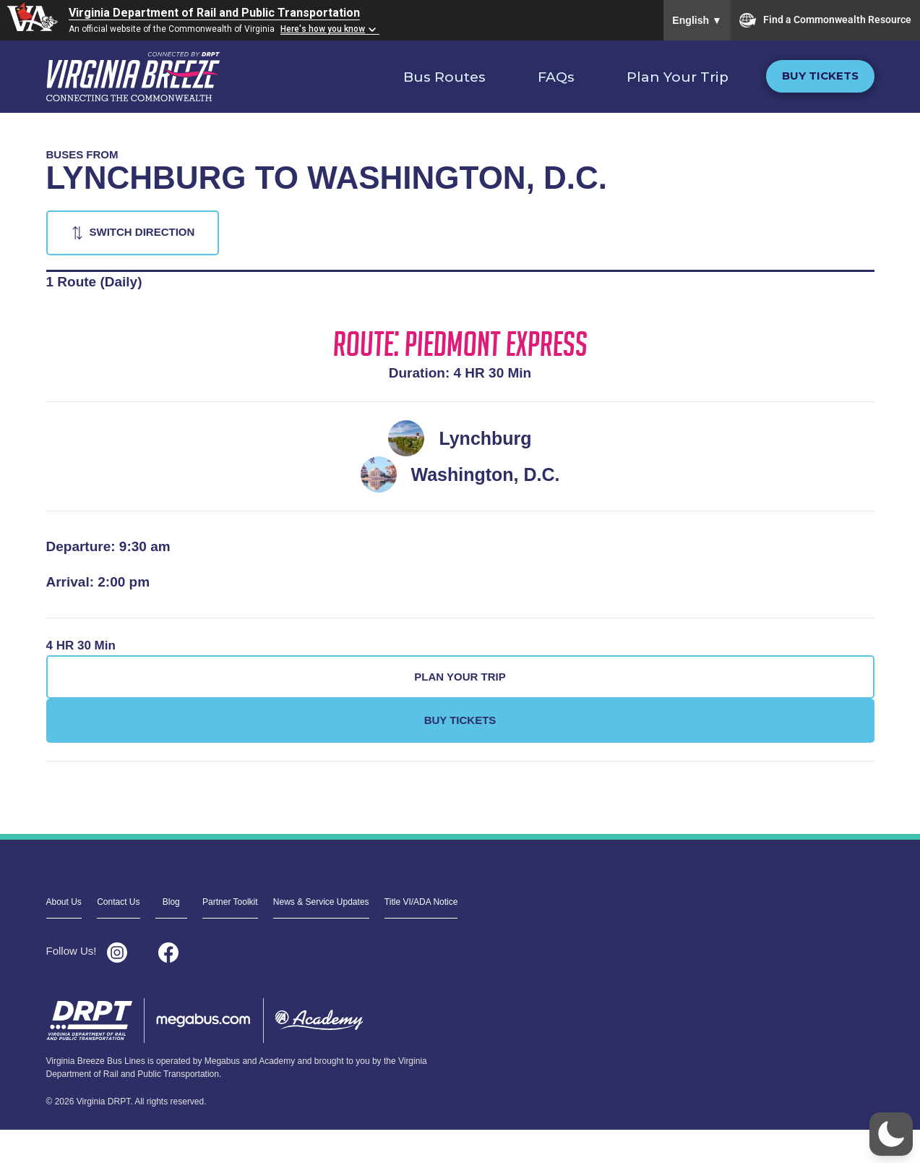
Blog (171, 902)
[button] (891, 1134)
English (697, 20)
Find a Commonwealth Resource (825, 20)
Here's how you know (322, 29)
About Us (64, 902)
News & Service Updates (321, 902)
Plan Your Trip (677, 77)
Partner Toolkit (229, 902)
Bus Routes (444, 77)
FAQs (556, 77)
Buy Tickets (820, 75)
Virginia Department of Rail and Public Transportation (214, 13)
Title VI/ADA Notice (421, 902)
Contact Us (118, 902)
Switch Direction (142, 232)
